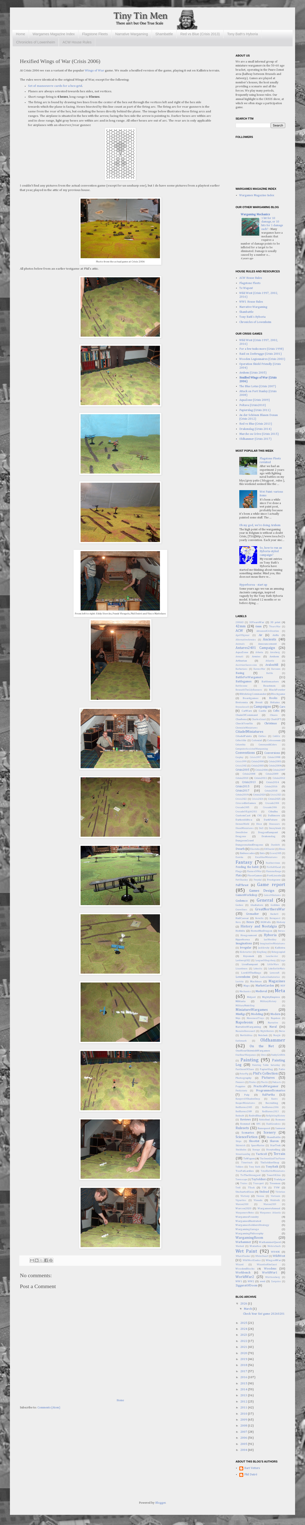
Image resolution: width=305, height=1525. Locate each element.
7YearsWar (274, 627)
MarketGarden (264, 985)
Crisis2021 (275, 795)
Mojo (238, 1018)
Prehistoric (241, 1091)
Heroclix (259, 918)
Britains (275, 702)
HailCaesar (242, 918)
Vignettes (241, 1200)
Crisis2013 (249, 782)
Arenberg (275, 652)
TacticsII (261, 1154)
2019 (244, 1359)
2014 (244, 1389)
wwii (262, 1281)
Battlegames (243, 681)
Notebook (263, 1035)
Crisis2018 (271, 791)
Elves (282, 849)
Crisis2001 (275, 761)
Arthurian (241, 661)
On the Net (262, 1046)
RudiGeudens (273, 1124)
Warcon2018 (242, 1204)
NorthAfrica (246, 1035)
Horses (281, 931)
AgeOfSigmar (242, 635)
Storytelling (273, 1149)
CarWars (247, 711)
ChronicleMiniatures (247, 728)
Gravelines (241, 910)
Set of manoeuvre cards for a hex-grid (55, 86)
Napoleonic (244, 1022)
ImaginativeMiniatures (272, 944)
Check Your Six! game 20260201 (264, 1313)
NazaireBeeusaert (245, 1031)
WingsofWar (273, 1260)
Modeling (257, 1014)
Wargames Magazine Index (53, 34)
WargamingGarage (247, 1229)
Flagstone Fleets (95, 34)
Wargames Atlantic (270, 1213)
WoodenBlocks (245, 1269)
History (280, 922)
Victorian (280, 1192)
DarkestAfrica (244, 820)
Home (20, 34)
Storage (256, 1150)
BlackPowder (277, 690)
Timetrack (246, 1163)
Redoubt (240, 1116)
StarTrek (275, 1145)
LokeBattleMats (276, 969)
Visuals (258, 1200)
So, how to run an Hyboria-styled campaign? (271, 551)
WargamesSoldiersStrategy (252, 1225)
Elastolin (255, 849)
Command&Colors (268, 745)
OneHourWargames (246, 1055)
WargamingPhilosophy (249, 1233)
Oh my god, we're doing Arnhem (259, 525)
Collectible (241, 740)
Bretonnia (242, 702)
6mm (258, 626)
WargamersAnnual (269, 1208)
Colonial (256, 740)
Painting (249, 1060)
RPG (258, 1124)
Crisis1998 (274, 757)
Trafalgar (279, 1179)
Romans (280, 1119)
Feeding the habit (247, 867)
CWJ (259, 816)
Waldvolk (275, 1200)
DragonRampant (268, 832)
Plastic (264, 1082)
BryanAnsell (242, 707)
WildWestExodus (252, 1260)
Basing (240, 673)
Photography (243, 1078)
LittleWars (273, 964)
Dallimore (274, 815)
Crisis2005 (242, 769)
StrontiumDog (243, 1154)
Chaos (273, 715)
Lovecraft (274, 973)
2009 (244, 1419)
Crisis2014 (272, 782)
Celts (276, 710)
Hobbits (240, 931)
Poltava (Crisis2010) (252, 405)
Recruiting (272, 1103)
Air (260, 635)
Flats (239, 875)
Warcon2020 (243, 1208)
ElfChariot (269, 849)
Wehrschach (274, 1246)
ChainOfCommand (247, 715)
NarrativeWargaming (248, 1027)
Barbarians (241, 669)
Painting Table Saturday (266, 1065)
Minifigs (240, 1014)
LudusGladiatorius (270, 977)
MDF (282, 986)
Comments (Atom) (48, 1407)
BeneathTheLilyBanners (249, 690)
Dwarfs (240, 849)
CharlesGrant (259, 719)
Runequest (264, 1128)
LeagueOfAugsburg (265, 960)
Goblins (275, 905)
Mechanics (245, 991)
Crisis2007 (279, 770)
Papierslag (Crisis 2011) (255, 410)
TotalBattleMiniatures (273, 1171)
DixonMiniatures (245, 828)
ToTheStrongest (250, 1175)
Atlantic (270, 661)
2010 (244, 1413)
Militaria (240, 1001)
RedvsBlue (255, 1115)
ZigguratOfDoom (246, 1285)
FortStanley (242, 880)
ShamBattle (274, 1137)
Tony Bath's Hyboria (242, 34)
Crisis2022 (241, 799)
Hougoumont (249, 935)
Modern (275, 1014)
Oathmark (241, 1041)
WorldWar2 (245, 1277)
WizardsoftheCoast (267, 1265)
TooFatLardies (245, 1171)
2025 (244, 1323)
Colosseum (274, 740)
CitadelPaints (244, 736)
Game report (271, 884)
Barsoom (275, 669)
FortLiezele (274, 875)
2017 (244, 1371)
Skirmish (240, 1145)
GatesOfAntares (272, 895)
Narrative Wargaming (131, 34)
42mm (240, 626)
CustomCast (243, 815)
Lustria (240, 982)
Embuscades (247, 853)
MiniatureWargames (252, 1010)
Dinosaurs (274, 824)
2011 (244, 1407)
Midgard (251, 997)
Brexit (259, 702)
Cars (282, 706)
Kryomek (248, 956)
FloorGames (254, 875)
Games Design (261, 890)
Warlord (240, 1246)
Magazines (277, 981)
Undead (264, 1191)
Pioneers (240, 1082)
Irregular (245, 947)
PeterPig (244, 1074)
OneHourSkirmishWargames (253, 1050)
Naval (273, 1026)
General (265, 900)
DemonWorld (242, 824)
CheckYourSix (244, 723)
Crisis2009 (272, 774)
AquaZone (242, 652)
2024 (244, 1329)
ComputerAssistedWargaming (252, 749)
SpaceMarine (258, 1145)
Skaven (274, 1141)
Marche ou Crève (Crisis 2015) (259, 434)
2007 (244, 1431)
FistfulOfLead (274, 867)
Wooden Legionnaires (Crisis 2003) (262, 359)
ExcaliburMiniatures (266, 857)
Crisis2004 (275, 765)
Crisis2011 (260, 778)
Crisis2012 (279, 778)
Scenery (270, 1132)
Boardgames (250, 698)
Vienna (260, 1196)
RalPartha (268, 1094)
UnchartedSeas (245, 1192)
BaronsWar (259, 669)
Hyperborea (243, 939)
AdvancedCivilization (267, 631)
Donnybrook (275, 828)
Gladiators (256, 905)
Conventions (245, 753)
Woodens (270, 1268)
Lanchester (272, 956)
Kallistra (280, 948)
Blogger (160, 1502)
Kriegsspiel (278, 952)
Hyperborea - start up (253, 584)
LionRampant (250, 964)
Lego (282, 960)
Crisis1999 (241, 762)
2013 (244, 1395)
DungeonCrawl (245, 840)
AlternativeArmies (246, 640)
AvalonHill (271, 665)
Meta (280, 990)
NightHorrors (267, 1031)
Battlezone (241, 686)
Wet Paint (246, 1251)
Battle (269, 673)
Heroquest (275, 918)
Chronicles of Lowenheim (35, 42)
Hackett (274, 914)
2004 (244, 1450)
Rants (274, 1099)
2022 (244, 1341)
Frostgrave (273, 880)
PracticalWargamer (265, 1086)
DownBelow (241, 832)
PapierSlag (266, 1069)
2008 (244, 1425)
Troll (238, 1188)
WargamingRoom (249, 1237)
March (248, 1308)
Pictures (268, 1078)
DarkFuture (270, 820)
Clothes (262, 736)
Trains (243, 1183)
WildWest (279, 1256)
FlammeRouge (273, 871)
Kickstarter (246, 952)
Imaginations (244, 943)
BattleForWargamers (249, 677)
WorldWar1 (269, 1272)
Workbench (243, 1272)
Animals (240, 644)
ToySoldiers (259, 1179)
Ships (239, 1141)
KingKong (262, 952)
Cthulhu (273, 811)
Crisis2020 (259, 795)
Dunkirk (275, 845)
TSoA (251, 1187)
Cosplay (240, 757)
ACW (239, 631)
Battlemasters (270, 681)
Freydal (258, 880)
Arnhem (274, 656)
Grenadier (252, 914)
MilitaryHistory (268, 1001)
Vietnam (275, 1196)
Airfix (276, 635)
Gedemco (242, 900)
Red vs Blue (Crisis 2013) (200, 34)
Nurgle (277, 1035)
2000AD (240, 622)
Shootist (254, 1141)
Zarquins (276, 1281)
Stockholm (241, 1150)
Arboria (259, 652)
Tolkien (240, 1167)
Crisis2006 (261, 770)
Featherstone (273, 863)
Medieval (261, 991)
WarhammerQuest (270, 1242)
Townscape (241, 1179)
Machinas (256, 981)
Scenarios (248, 1132)
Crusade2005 (242, 807)
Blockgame (278, 694)
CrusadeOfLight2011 (246, 812)
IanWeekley (270, 940)
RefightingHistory (275, 1116)
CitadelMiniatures (249, 731)
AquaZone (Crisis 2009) (254, 400)
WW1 (239, 1281)
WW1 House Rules (251, 301)
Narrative (273, 1023)
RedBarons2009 (244, 1112)
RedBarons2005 (244, 1107)
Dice (259, 824)
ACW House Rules (77, 42)
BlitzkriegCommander (253, 694)
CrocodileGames (246, 803)
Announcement (267, 644)
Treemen (275, 1183)
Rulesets (242, 1128)
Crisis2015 (242, 786)
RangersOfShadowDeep (248, 1099)
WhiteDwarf (261, 1256)
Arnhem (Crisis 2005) (253, 372)
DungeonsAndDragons (249, 845)
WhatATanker (243, 1256)
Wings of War (94, 70)
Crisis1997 (255, 757)
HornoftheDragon (261, 931)
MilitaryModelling (245, 1006)
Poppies (240, 1086)
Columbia (240, 745)
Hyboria (270, 935)
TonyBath (272, 1166)
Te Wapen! (246, 288)
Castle (262, 711)
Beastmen (269, 686)
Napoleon (275, 1018)
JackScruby (264, 948)
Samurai (280, 1128)
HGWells (266, 922)
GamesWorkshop (246, 895)
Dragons (241, 836)
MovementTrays (255, 1018)
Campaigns (262, 706)
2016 (244, 1377)
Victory (245, 1196)
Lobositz (257, 969)
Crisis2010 (242, 778)
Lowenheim (243, 977)
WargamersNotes (245, 1213)
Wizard (240, 1265)
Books (273, 698)
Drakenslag (268, 836)
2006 (244, 1437)
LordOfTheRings (251, 973)
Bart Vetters (252, 1468)
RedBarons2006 (270, 1107)
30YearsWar (256, 622)
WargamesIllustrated (248, 1221)
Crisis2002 (241, 766)
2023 (244, 1335)
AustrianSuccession (246, 665)
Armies (256, 656)
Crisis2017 (242, 790)
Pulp (246, 1095)
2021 (244, 1347)
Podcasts (276, 1082)
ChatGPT (276, 719)
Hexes (250, 922)
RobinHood (264, 1120)
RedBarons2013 (270, 1112)
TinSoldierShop (269, 1162)
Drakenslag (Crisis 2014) (255, 429)
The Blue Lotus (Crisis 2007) (257, 386)
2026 (244, 1303)
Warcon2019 (269, 1204)
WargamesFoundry (247, 1217)
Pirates (253, 1082)
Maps (247, 986)
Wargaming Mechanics (255, 214)
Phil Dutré (250, 1474)
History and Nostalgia (259, 926)
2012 (244, 1401)
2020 (244, 1353)
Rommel (245, 1124)
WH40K (275, 1252)
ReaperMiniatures (245, 1103)
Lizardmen (241, 969)
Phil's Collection (265, 1073)
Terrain (279, 1154)
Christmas (270, 723)
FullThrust (242, 885)
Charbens (241, 719)
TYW (277, 1187)
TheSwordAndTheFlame (272, 1159)
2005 (244, 1444)
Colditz (276, 736)
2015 (244, 1383)
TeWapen (249, 1158)
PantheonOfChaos (245, 1069)
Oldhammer (272, 1040)
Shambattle (164, 34)
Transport (258, 1183)
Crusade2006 (270, 807)
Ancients (269, 639)
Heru (238, 922)
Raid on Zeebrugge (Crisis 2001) (260, 353)
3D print (275, 622)
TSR (264, 1188)
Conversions (272, 753)
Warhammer (243, 1242)
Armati (239, 657)
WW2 (251, 1281)
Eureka (239, 857)
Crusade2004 (272, 803)
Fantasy (244, 862)
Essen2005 (275, 853)
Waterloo (255, 1246)
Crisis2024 (257, 799)
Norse (282, 1031)
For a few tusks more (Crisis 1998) (261, 349)
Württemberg (272, 1277)
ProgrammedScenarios (270, 1090)
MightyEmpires (271, 997)
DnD (261, 828)
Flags (239, 871)
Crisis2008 (249, 774)
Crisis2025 (274, 799)
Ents (262, 853)
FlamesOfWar (254, 871)
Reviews (245, 1119)
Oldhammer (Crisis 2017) (255, 439)
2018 (244, 1365)
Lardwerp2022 (243, 960)
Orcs (264, 1055)
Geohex (239, 905)
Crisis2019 (242, 795)
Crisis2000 (257, 761)
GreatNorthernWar (270, 909)
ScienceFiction (246, 1137)
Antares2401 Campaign (255, 648)
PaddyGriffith (278, 1055)
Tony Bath (254, 1167)
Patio (282, 1069)
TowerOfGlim (274, 1175)
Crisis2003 (257, 765)
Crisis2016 (271, 786)
